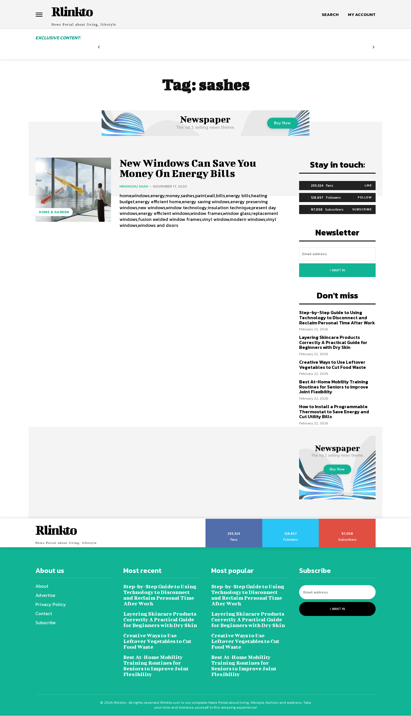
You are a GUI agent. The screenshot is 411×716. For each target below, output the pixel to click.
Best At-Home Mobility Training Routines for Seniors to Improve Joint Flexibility (333, 386)
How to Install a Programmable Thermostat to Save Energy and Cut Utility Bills (334, 411)
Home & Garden (54, 212)
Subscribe (362, 209)
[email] (337, 254)
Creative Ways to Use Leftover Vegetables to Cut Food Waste (332, 365)
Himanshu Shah (134, 187)
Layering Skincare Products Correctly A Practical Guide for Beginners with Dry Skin (333, 342)
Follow (365, 197)
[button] (330, 14)
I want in (337, 270)
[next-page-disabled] (373, 49)
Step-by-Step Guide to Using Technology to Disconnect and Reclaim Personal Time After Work (337, 317)
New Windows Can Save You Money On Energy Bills (191, 168)
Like (368, 185)
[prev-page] (98, 49)
